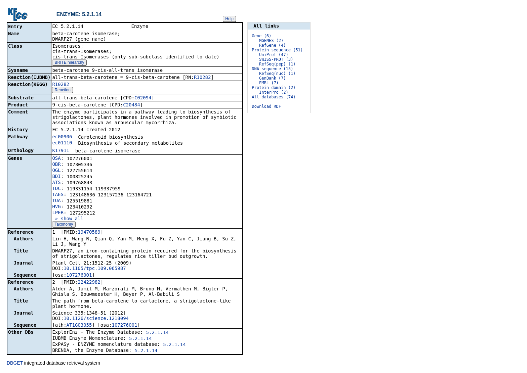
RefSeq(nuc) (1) (277, 73)
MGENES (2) (271, 40)
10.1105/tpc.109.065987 (95, 269)
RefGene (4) (272, 45)
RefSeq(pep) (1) (277, 64)
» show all (67, 219)
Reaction (62, 90)
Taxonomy (63, 225)
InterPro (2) (273, 92)
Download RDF (266, 106)
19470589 (89, 232)
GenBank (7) (272, 78)
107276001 (79, 275)
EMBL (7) (269, 83)
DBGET (15, 363)
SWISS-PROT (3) (276, 59)
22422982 (89, 282)
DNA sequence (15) (272, 68)
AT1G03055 (79, 325)
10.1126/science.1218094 (96, 319)
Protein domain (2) (273, 87)
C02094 (143, 98)
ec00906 (62, 137)
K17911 (60, 151)
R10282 (202, 78)
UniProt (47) (273, 54)
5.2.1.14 (157, 333)
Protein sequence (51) (277, 50)
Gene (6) (261, 36)
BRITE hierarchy (69, 63)
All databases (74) (273, 97)
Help (229, 18)
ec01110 (62, 143)
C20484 (131, 105)
